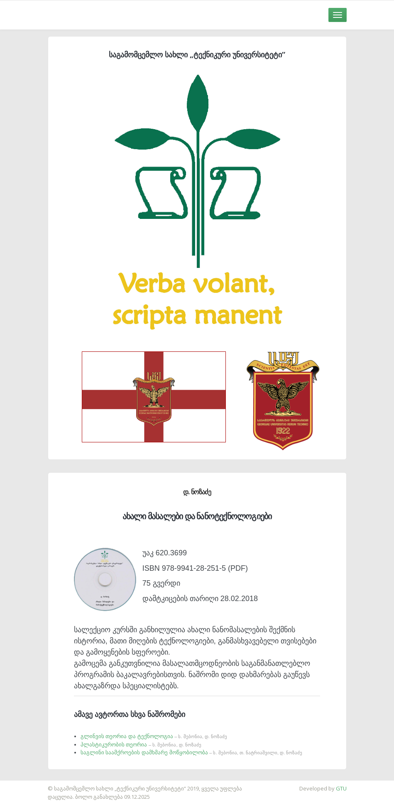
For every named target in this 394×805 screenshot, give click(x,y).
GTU (341, 788)
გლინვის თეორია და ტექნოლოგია (154, 736)
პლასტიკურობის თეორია (141, 744)
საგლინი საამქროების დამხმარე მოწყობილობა (191, 752)
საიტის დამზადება (24, 784)
